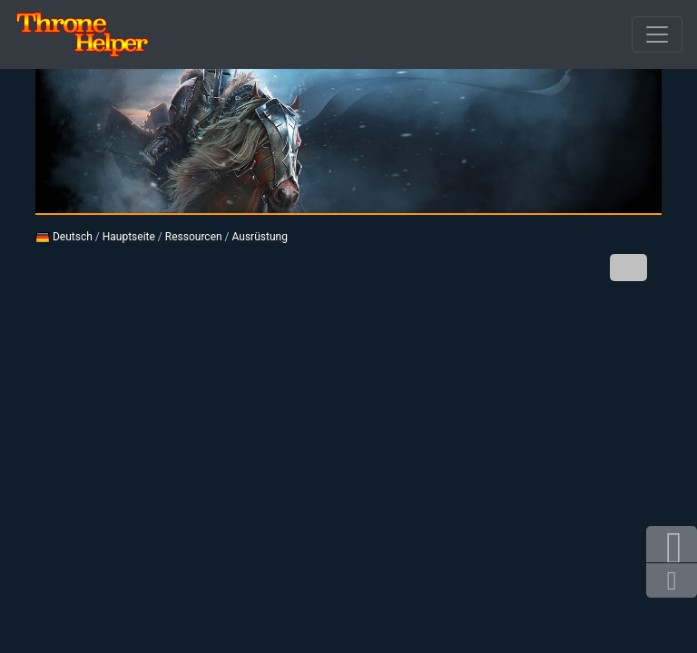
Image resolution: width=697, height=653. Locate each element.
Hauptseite (129, 236)
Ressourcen (193, 236)
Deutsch (64, 236)
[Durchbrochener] (657, 34)
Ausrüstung (260, 236)
